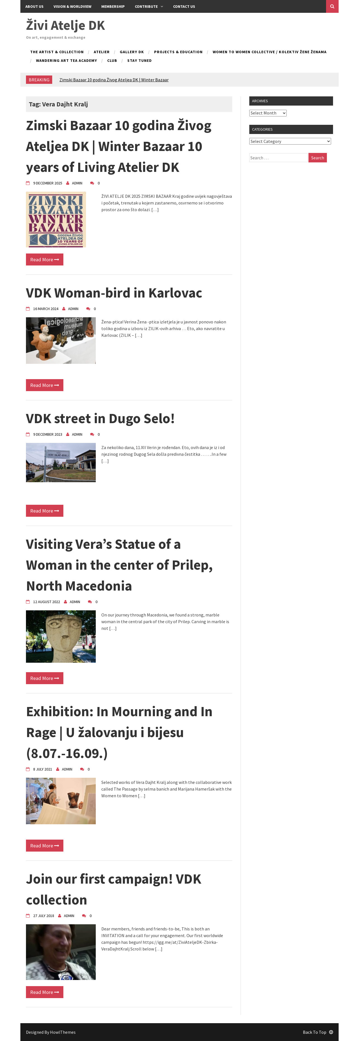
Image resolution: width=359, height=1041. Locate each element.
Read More (44, 259)
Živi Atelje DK (65, 25)
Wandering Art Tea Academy (66, 60)
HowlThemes (63, 1032)
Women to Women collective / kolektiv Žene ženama (270, 52)
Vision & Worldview (72, 6)
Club (112, 60)
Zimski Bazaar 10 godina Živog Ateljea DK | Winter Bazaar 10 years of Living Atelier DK (118, 146)
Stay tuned (139, 60)
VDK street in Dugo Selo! (100, 418)
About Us (34, 6)
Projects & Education (178, 52)
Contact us (184, 6)
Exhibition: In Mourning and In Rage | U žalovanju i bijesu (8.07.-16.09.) (119, 732)
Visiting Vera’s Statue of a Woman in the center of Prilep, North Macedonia (119, 564)
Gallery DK (132, 52)
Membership (113, 6)
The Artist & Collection (57, 52)
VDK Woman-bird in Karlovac (114, 292)
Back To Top (318, 1032)
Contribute (149, 6)
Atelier (102, 52)
